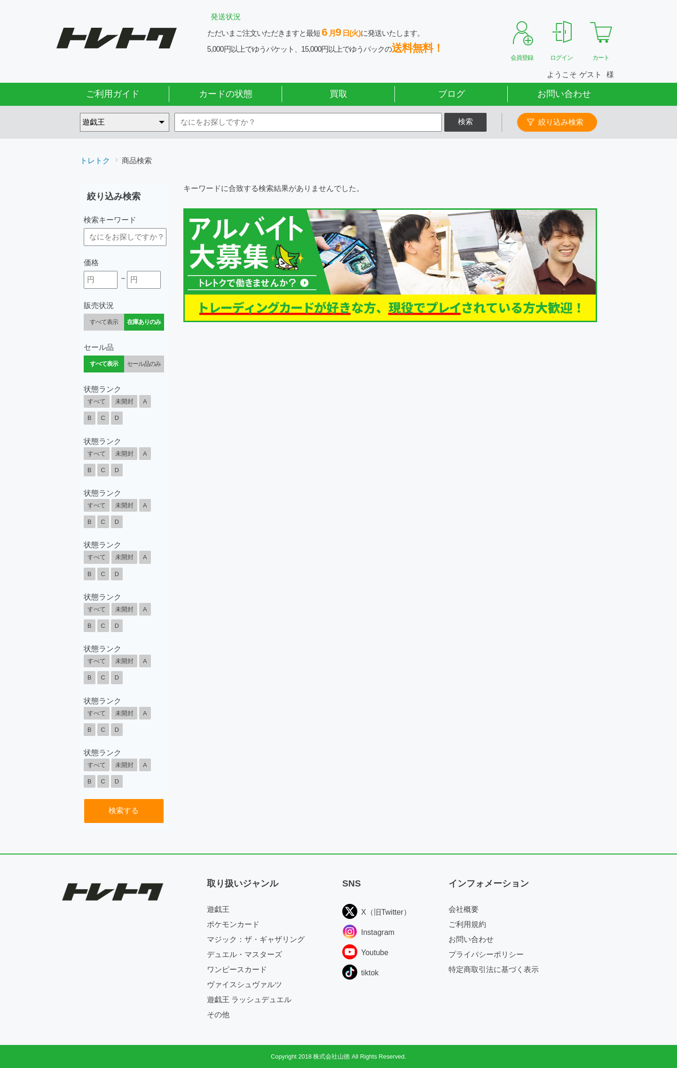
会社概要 (464, 909)
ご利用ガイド (113, 94)
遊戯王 (218, 909)
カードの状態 (225, 94)
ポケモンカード (233, 924)
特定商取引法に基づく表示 (494, 969)
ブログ (451, 94)
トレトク (95, 161)
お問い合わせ (564, 94)
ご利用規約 (467, 924)
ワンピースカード (237, 969)
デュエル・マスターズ (244, 954)
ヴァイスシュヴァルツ (244, 985)
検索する (124, 811)
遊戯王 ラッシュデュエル (249, 1000)
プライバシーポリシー (486, 954)
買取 (338, 94)
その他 (218, 1015)
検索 (465, 122)
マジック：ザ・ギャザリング (256, 939)
